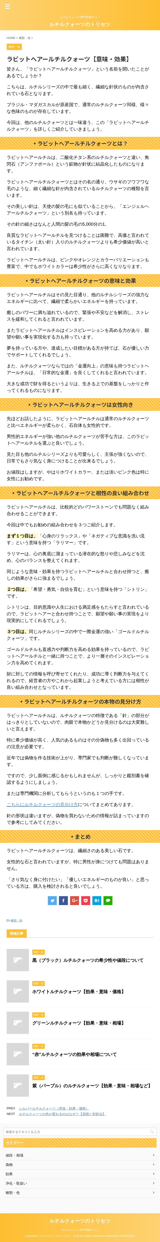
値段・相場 (14, 1155)
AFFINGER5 (126, 1236)
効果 (9, 1174)
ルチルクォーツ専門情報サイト (80, 1230)
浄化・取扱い (16, 1183)
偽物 (9, 1165)
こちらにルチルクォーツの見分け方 (42, 804)
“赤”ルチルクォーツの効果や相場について (74, 1054)
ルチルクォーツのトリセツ (80, 24)
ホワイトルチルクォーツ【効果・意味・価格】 (79, 991)
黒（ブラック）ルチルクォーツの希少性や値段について (88, 960)
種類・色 (16, 920)
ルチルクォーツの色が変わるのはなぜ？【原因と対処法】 (62, 1114)
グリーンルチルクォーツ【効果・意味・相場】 (79, 1023)
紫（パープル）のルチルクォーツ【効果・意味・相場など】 (92, 1085)
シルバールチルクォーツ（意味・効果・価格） (54, 1108)
